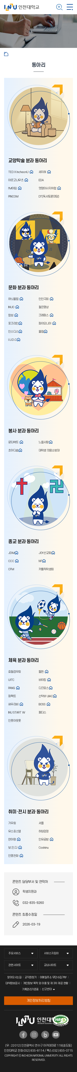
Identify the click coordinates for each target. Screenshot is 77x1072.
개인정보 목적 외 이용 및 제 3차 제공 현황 (45, 983)
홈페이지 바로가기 (31, 171)
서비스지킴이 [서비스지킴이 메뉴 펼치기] (51, 953)
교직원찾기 (31, 977)
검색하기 (59, 7)
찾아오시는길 (14, 977)
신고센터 (47, 989)
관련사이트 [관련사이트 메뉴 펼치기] (14, 965)
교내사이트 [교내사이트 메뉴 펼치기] (50, 965)
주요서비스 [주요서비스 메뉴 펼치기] (14, 953)
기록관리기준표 (30, 989)
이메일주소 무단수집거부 (53, 977)
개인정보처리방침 (39, 1001)
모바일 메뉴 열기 (70, 7)
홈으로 (6, 54)
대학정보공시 (13, 983)
